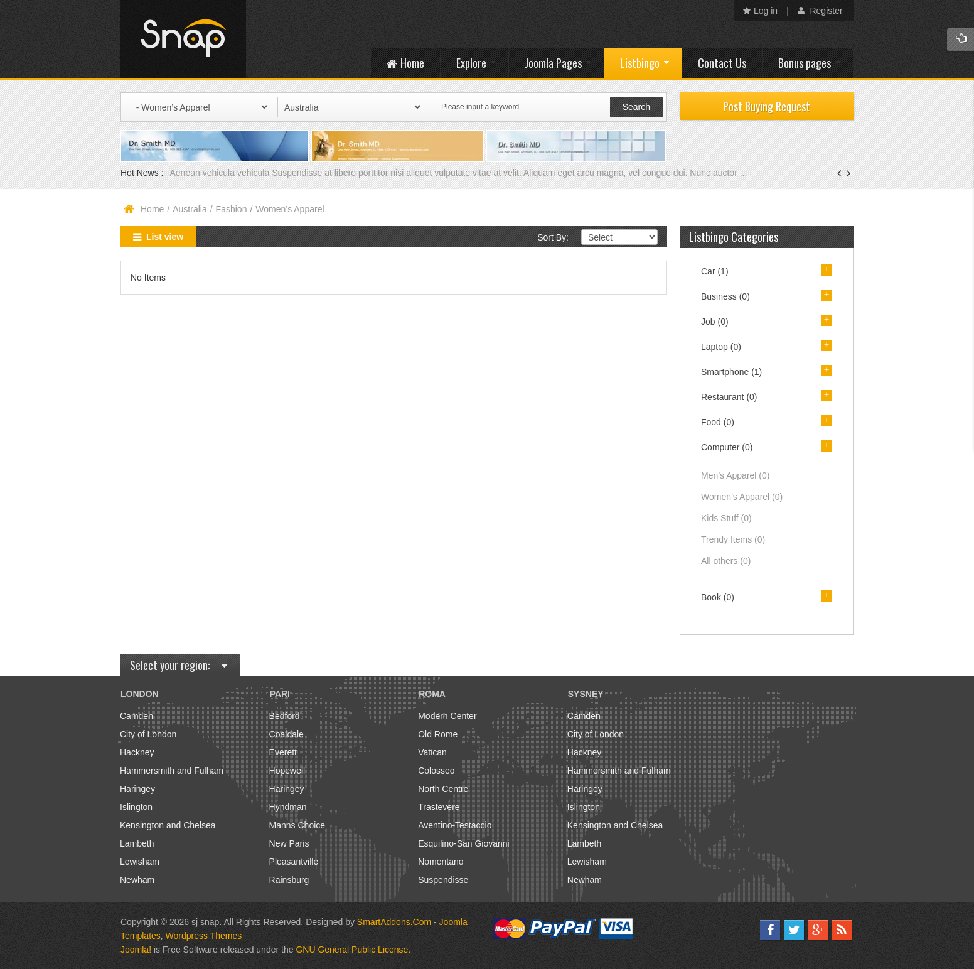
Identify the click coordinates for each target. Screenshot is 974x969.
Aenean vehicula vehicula (220, 173)
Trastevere (438, 807)
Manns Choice (297, 825)
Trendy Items (733, 539)
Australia (189, 209)
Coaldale (286, 734)
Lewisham (139, 862)
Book (717, 597)
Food (717, 422)
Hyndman (288, 807)
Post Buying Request (766, 106)
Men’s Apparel (735, 475)
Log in (760, 11)
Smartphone (731, 372)
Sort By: (553, 237)
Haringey (137, 789)
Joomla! (135, 950)
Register (820, 11)
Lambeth (137, 843)
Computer (726, 447)
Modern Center (447, 716)
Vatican (432, 752)
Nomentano (440, 862)
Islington (136, 807)
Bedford (284, 716)
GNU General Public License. (353, 950)
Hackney (137, 752)
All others (726, 561)
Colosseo (436, 771)
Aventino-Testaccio (454, 825)
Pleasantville (294, 862)
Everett (283, 752)
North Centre (443, 789)
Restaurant (729, 397)
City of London (148, 734)
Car (715, 271)
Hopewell (287, 771)
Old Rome (438, 734)
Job (715, 322)
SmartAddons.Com (394, 922)
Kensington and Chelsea (168, 825)
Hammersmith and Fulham (171, 771)
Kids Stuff (726, 518)
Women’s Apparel (742, 497)
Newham (137, 880)
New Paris (289, 843)
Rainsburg (289, 880)
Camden (136, 716)
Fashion (231, 209)
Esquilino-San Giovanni (464, 843)
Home (152, 209)
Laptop (721, 347)
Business (725, 296)
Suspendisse (443, 880)
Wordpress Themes (204, 936)
